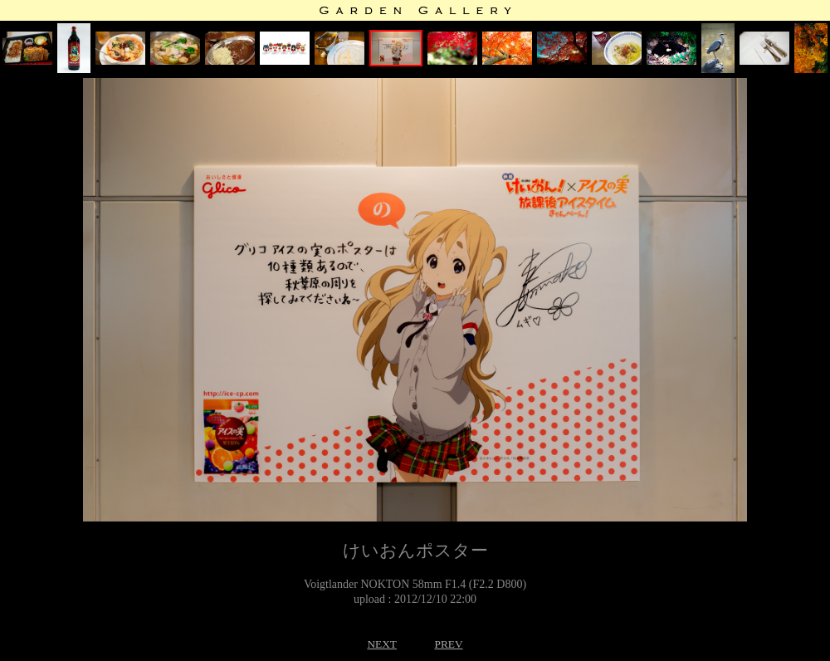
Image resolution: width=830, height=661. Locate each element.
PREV (448, 644)
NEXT (382, 644)
